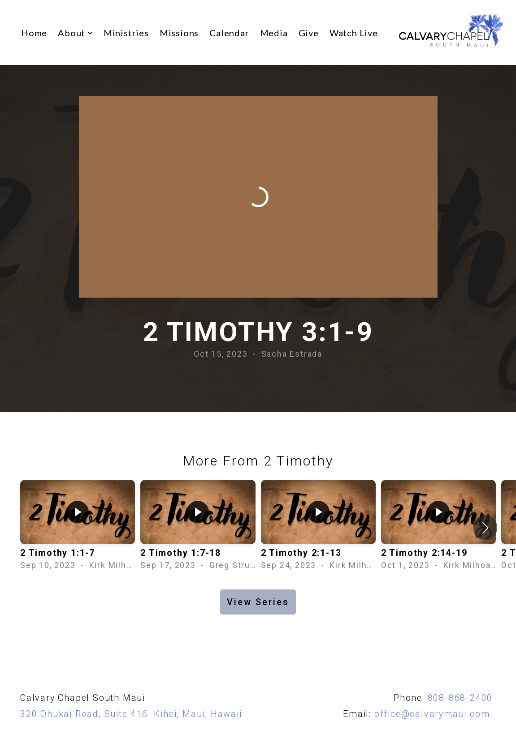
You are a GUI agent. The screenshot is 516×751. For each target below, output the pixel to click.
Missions (179, 32)
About (75, 32)
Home (34, 32)
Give (309, 32)
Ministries (126, 32)
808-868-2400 (460, 698)
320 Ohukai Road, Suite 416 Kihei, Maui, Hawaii (131, 714)
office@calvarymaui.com (435, 714)
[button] (485, 528)
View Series (258, 602)
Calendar (229, 32)
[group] (77, 528)
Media (274, 32)
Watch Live (354, 32)
